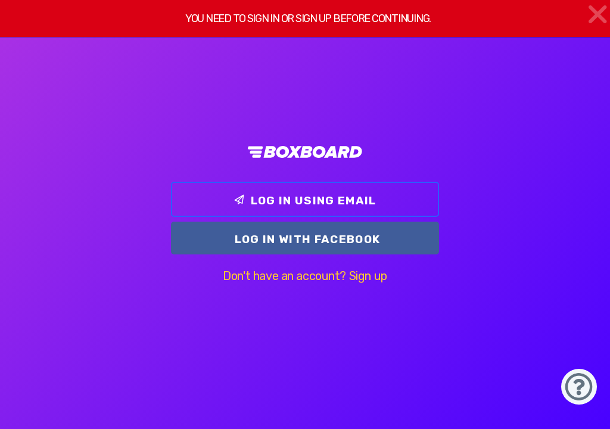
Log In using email (305, 200)
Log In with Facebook (308, 239)
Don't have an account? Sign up (305, 276)
